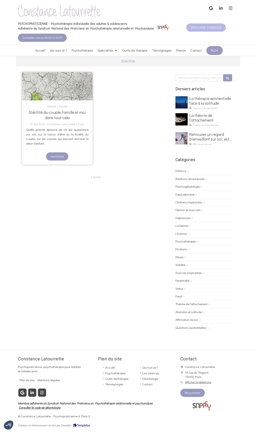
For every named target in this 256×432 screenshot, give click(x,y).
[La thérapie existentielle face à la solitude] (181, 102)
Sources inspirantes (188, 273)
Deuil (178, 296)
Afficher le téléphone (198, 382)
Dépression (183, 218)
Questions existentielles (190, 328)
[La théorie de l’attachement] (181, 119)
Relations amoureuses (190, 179)
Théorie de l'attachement (191, 304)
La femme (181, 226)
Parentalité (182, 280)
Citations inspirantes (188, 202)
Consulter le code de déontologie (39, 407)
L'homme (181, 234)
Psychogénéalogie (187, 186)
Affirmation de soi (186, 320)
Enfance (180, 171)
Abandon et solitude (188, 312)
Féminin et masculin (188, 210)
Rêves (179, 257)
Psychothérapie (185, 241)
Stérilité (180, 265)
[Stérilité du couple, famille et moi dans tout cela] (57, 86)
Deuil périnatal (184, 194)
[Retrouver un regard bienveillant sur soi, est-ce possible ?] (181, 138)
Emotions (181, 249)
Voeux (179, 288)
